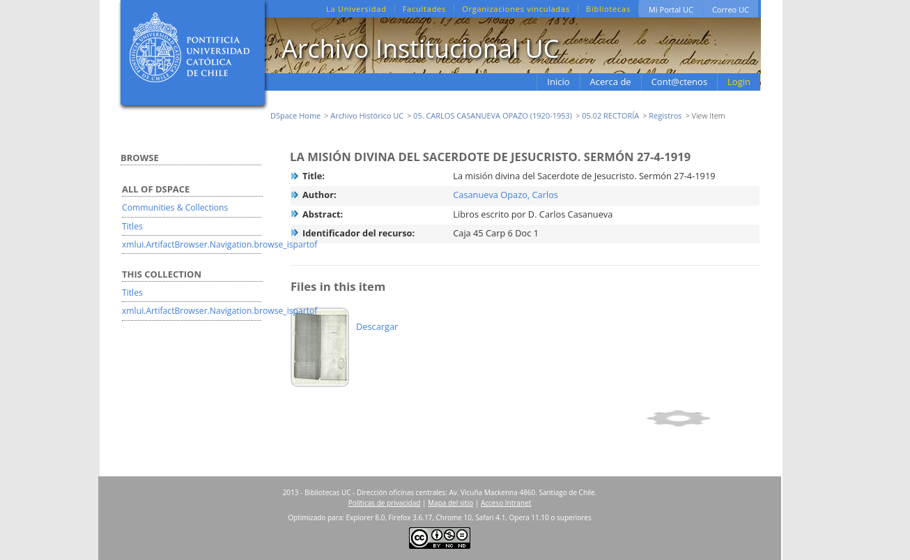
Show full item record (700, 418)
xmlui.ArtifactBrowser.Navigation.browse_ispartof (219, 244)
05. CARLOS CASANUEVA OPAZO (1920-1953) (492, 115)
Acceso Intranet (506, 503)
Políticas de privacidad (384, 503)
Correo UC (730, 9)
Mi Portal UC (671, 9)
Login (738, 81)
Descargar (377, 326)
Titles (132, 226)
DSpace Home (295, 115)
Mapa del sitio (450, 503)
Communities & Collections (175, 207)
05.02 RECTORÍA (610, 115)
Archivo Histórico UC (366, 115)
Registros (665, 115)
